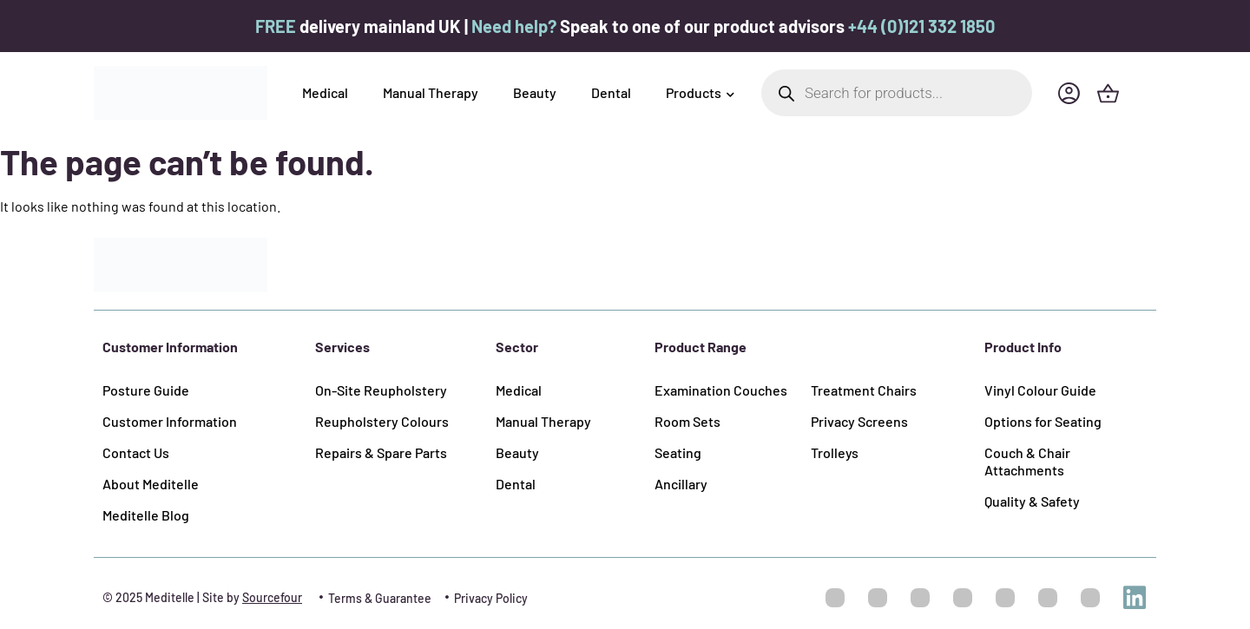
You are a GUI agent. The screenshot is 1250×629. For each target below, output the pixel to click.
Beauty (534, 92)
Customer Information (169, 421)
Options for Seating (1043, 421)
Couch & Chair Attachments (1027, 461)
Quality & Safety (1032, 501)
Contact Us (135, 452)
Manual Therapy (430, 92)
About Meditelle (150, 483)
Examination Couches (721, 390)
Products (700, 92)
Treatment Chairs (864, 390)
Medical (325, 92)
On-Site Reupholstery (381, 390)
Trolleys (835, 452)
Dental (611, 92)
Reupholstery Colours (382, 421)
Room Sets (687, 421)
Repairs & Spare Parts (381, 452)
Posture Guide (145, 390)
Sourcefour (272, 597)
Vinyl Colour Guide (1040, 390)
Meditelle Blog (145, 515)
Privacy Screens (859, 421)
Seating (678, 452)
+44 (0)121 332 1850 (921, 26)
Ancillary (681, 483)
